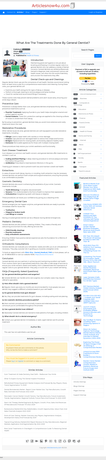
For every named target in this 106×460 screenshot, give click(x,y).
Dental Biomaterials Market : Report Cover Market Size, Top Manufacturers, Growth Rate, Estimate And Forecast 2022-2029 (35, 391)
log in (13, 361)
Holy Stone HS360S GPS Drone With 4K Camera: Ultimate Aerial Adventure (92, 207)
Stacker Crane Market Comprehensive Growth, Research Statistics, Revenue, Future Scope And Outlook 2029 (91, 365)
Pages (34, 12)
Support (42, 12)
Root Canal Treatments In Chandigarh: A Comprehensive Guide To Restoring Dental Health (35, 430)
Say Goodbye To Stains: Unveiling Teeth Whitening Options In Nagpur (92, 322)
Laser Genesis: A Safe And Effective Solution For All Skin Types (92, 279)
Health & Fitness (33, 55)
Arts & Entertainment (88, 94)
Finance (82, 118)
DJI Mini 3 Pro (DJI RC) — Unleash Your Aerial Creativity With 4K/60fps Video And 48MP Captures (92, 299)
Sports (80, 162)
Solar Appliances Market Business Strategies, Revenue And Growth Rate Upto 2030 (92, 269)
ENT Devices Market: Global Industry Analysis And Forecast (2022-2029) (92, 289)
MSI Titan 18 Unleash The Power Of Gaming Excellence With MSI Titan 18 (92, 238)
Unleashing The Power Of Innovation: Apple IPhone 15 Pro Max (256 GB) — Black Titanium (92, 259)
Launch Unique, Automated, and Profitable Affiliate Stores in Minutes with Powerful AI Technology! (92, 311)
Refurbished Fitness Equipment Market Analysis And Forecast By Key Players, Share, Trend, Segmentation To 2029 (35, 384)
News (81, 145)
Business (83, 98)
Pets (80, 149)
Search (98, 56)
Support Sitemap (80, 395)
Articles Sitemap (80, 382)
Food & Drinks (84, 123)
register (21, 361)
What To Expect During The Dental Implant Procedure (24, 379)
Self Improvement (84, 153)
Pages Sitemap (79, 391)
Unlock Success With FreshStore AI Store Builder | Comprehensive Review (92, 354)
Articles (20, 12)
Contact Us (11, 12)
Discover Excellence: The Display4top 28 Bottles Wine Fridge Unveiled (91, 197)
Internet (83, 140)
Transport (82, 167)
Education (82, 109)
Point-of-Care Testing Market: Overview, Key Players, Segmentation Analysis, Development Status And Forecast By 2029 (33, 417)
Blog (27, 12)
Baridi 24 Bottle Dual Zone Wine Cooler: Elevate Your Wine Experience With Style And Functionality (91, 187)
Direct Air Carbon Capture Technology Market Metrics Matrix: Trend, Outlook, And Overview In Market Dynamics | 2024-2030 (92, 333)
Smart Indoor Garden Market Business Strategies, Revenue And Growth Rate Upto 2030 (91, 228)
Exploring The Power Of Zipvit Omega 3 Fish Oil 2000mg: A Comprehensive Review (92, 344)
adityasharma (25, 53)
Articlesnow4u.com (54, 448)
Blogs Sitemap (79, 386)
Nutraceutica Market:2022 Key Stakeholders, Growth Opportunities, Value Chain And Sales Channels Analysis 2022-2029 (35, 410)
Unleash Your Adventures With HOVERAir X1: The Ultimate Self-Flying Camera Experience (91, 217)
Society (81, 158)
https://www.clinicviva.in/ (44, 254)
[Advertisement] (53, 27)
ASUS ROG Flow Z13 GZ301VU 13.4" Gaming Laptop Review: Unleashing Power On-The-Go (92, 249)
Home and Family (85, 136)
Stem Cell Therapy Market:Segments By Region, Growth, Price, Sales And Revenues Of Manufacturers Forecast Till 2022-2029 (35, 404)
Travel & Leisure (84, 171)
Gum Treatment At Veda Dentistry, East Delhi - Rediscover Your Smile (30, 374)
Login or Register (96, 12)
